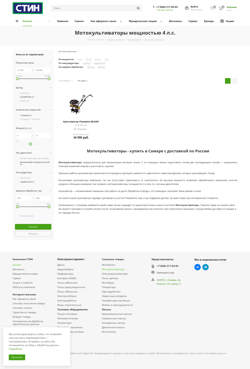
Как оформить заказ (24, 298)
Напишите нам (165, 272)
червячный (99, 63)
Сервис (17, 278)
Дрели (61, 264)
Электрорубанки (67, 300)
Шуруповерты (65, 269)
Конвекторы (64, 322)
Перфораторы (65, 273)
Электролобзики (67, 296)
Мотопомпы (109, 331)
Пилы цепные (110, 278)
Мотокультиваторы (113, 269)
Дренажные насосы (113, 327)
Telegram (205, 267)
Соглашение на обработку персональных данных (28, 323)
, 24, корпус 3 (173, 283)
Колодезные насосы (113, 322)
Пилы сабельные (67, 282)
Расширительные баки (70, 331)
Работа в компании (24, 287)
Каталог (17, 264)
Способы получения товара (29, 303)
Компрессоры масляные (116, 300)
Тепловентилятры (67, 318)
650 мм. (91, 67)
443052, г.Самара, (167, 279)
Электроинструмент (71, 259)
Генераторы (109, 287)
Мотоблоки (108, 264)
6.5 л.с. (98, 59)
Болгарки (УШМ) (66, 278)
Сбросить (33, 233)
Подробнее (15, 348)
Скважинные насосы (114, 318)
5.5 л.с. (89, 59)
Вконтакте (197, 267)
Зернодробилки (111, 291)
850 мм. (101, 67)
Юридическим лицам (25, 273)
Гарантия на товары (24, 312)
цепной (87, 63)
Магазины (19, 269)
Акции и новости (23, 282)
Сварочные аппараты (114, 296)
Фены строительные (69, 305)
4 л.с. (80, 59)
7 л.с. (106, 59)
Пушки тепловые (67, 313)
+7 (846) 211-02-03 (167, 6)
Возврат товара (22, 316)
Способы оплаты (22, 307)
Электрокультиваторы (115, 273)
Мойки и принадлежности (117, 305)
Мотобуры (108, 282)
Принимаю (16, 357)
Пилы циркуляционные (71, 287)
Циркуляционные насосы (117, 313)
